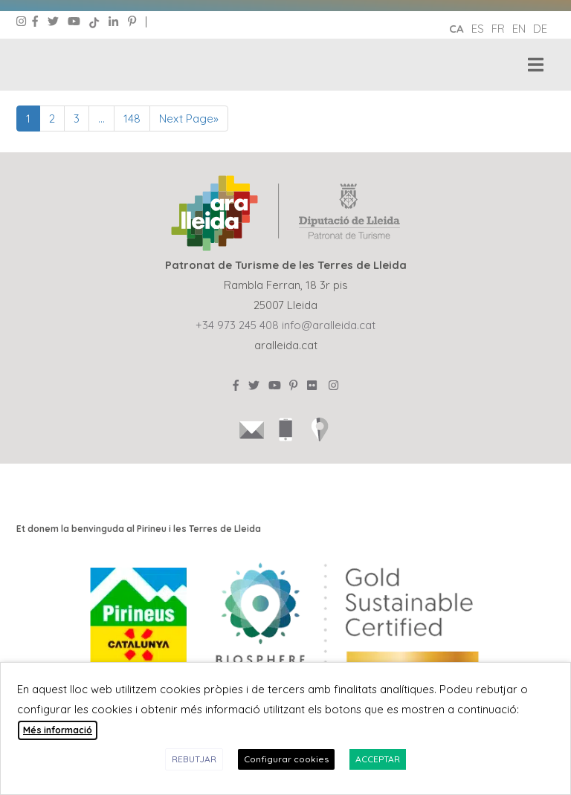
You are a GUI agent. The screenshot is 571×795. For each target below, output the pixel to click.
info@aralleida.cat (328, 325)
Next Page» (189, 118)
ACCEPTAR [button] (377, 759)
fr (498, 29)
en (519, 29)
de (540, 29)
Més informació (57, 730)
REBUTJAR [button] (194, 759)
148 (132, 118)
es (477, 29)
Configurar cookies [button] (286, 759)
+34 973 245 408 (237, 325)
